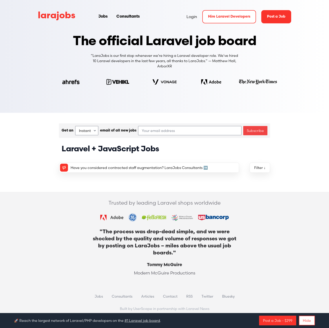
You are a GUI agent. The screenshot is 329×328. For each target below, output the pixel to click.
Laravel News (197, 308)
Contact (170, 296)
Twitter (207, 296)
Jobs (103, 17)
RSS (189, 296)
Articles (147, 296)
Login (191, 16)
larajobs (56, 16)
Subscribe (255, 130)
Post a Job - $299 (277, 320)
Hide (307, 320)
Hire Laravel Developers (229, 17)
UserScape (142, 308)
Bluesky (228, 296)
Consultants (128, 17)
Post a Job (276, 17)
